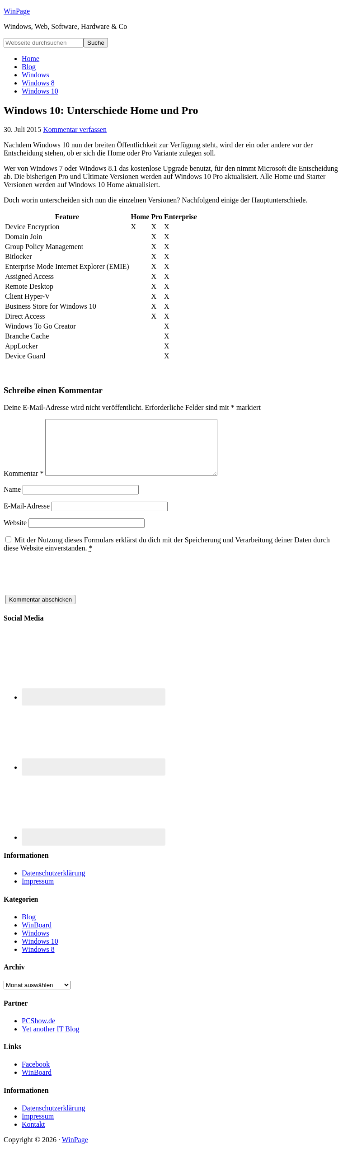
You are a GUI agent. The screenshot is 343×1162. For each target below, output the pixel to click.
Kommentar (23, 484)
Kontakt (33, 1135)
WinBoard (37, 936)
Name (12, 500)
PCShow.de (38, 1031)
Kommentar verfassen (75, 129)
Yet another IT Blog (50, 1040)
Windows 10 (40, 952)
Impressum (38, 892)
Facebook (36, 1075)
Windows (35, 944)
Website (15, 533)
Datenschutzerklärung (53, 884)
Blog (29, 927)
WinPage (17, 11)
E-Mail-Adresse (27, 517)
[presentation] (72, 588)
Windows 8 (38, 960)
